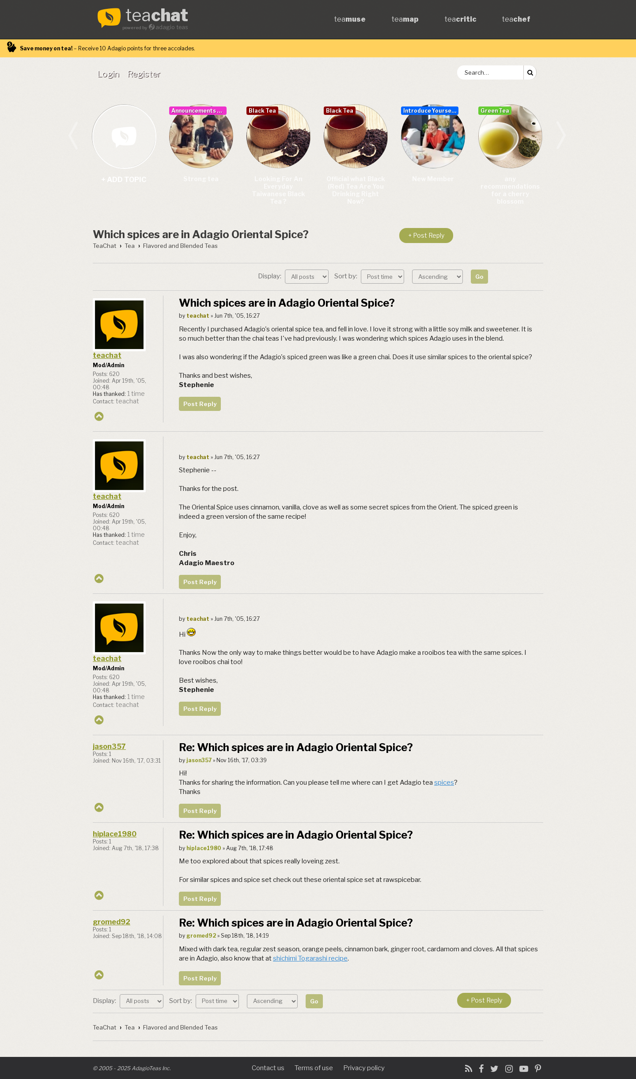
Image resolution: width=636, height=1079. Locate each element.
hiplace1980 (114, 834)
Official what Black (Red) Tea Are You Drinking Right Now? (355, 190)
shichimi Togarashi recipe (310, 958)
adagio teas (171, 27)
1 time (136, 394)
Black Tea (262, 110)
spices (444, 782)
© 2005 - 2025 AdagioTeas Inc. (132, 1068)
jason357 (109, 746)
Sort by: (369, 276)
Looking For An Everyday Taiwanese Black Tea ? (278, 190)
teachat (107, 355)
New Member (433, 178)
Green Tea (495, 110)
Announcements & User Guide (199, 110)
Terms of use (314, 1068)
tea (156, 16)
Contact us (268, 1068)
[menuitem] (110, 73)
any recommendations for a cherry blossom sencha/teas (510, 190)
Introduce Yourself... (430, 110)
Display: (293, 276)
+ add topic (124, 136)
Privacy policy (364, 1068)
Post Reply (199, 403)
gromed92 (111, 922)
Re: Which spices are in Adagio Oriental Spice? (296, 747)
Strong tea (201, 178)
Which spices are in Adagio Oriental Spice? (201, 234)
